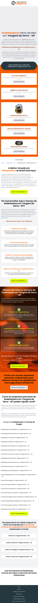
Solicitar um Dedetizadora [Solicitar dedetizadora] (19, 387)
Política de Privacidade (19, 596)
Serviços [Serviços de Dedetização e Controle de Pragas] (19, 589)
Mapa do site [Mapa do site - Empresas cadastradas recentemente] (19, 594)
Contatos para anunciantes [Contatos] (19, 591)
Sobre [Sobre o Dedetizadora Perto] (19, 586)
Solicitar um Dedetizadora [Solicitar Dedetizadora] (19, 192)
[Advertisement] (19, 16)
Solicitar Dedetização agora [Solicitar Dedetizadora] (19, 513)
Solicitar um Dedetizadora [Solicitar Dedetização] (19, 366)
